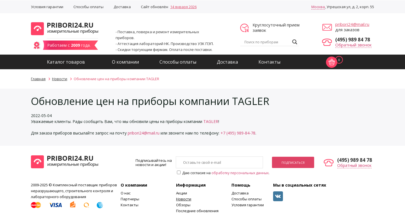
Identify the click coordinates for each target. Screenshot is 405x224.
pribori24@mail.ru (352, 24)
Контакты (269, 62)
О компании (125, 62)
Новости (183, 198)
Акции (181, 193)
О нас (125, 193)
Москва (318, 6)
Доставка (122, 6)
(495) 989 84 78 (352, 39)
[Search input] (266, 42)
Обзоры (183, 204)
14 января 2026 (183, 6)
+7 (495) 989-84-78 (237, 133)
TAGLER (210, 121)
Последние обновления (197, 210)
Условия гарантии (47, 6)
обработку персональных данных (240, 173)
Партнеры (130, 198)
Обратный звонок (353, 45)
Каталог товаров (66, 62)
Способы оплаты (88, 6)
